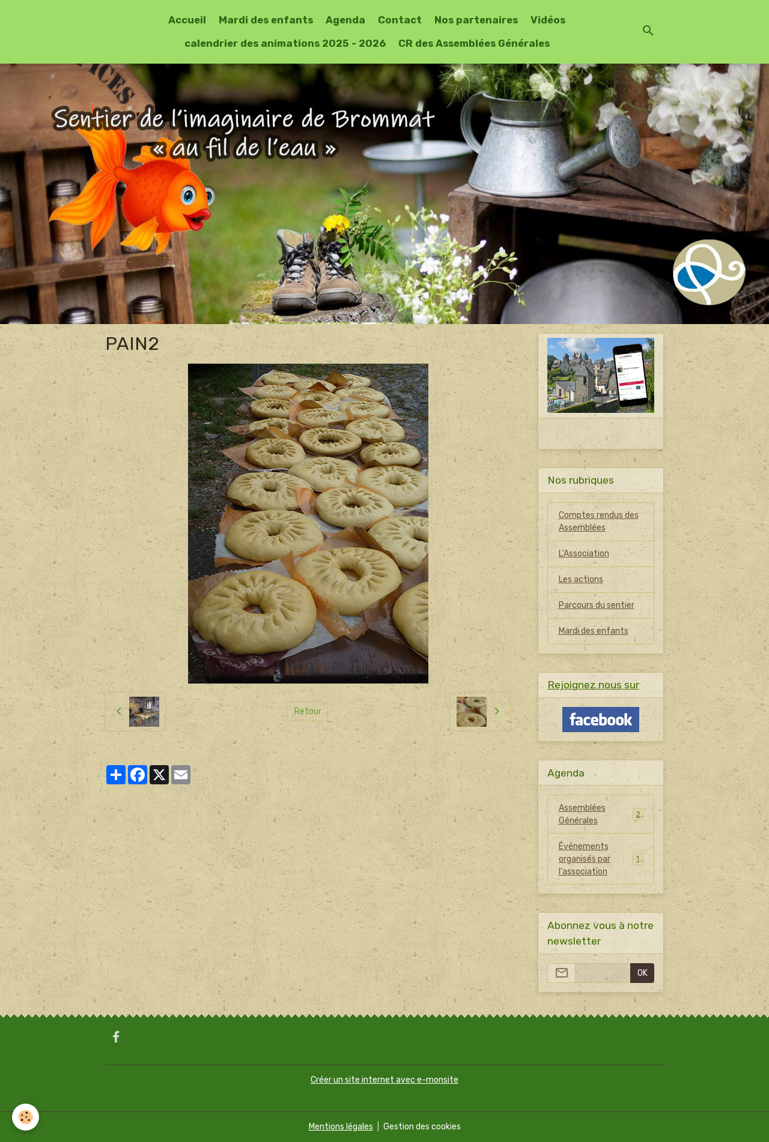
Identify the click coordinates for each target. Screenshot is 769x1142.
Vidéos (547, 20)
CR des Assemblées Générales (474, 43)
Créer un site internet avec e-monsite (384, 1080)
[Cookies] (25, 1117)
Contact (400, 20)
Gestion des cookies (422, 1127)
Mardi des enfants (266, 20)
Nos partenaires (476, 20)
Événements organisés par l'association (601, 859)
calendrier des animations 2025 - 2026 (285, 43)
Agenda (345, 20)
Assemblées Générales (601, 814)
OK (642, 973)
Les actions (581, 579)
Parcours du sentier (596, 605)
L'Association (584, 553)
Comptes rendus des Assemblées (599, 521)
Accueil (187, 20)
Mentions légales (341, 1127)
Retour (307, 711)
